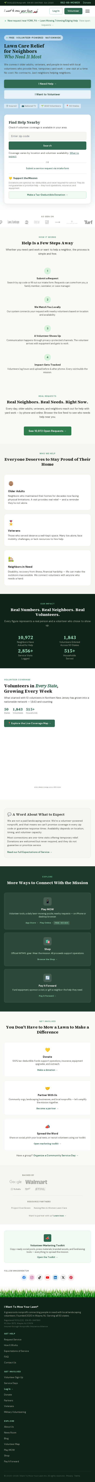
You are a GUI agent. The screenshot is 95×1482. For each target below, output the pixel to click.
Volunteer (73, 10)
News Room (10, 1432)
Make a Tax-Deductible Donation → (47, 194)
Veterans (9, 1406)
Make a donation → (47, 1070)
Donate (87, 2)
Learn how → (59, 1215)
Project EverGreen (20, 1208)
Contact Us (10, 1362)
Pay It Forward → (47, 996)
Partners (8, 1400)
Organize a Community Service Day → (55, 1155)
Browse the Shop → (47, 959)
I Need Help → (47, 84)
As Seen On (47, 216)
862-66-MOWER (70, 2)
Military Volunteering (15, 1412)
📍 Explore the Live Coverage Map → (29, 723)
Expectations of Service (16, 1351)
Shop (7, 1455)
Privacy (69, 1476)
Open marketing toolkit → (47, 1143)
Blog (6, 1438)
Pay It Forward (11, 1461)
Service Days (11, 1383)
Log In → (8, 1389)
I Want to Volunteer (47, 94)
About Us (9, 1426)
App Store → (32, 922)
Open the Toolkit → (47, 1257)
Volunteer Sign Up (13, 1377)
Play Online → (47, 922)
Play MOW (9, 1450)
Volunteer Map (12, 1444)
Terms (77, 1476)
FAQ (6, 1356)
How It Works (11, 1345)
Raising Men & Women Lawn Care (50, 1208)
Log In (56, 10)
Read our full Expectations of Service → (29, 852)
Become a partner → (47, 1108)
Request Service (12, 1339)
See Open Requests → (48, 431)
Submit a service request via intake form (47, 168)
